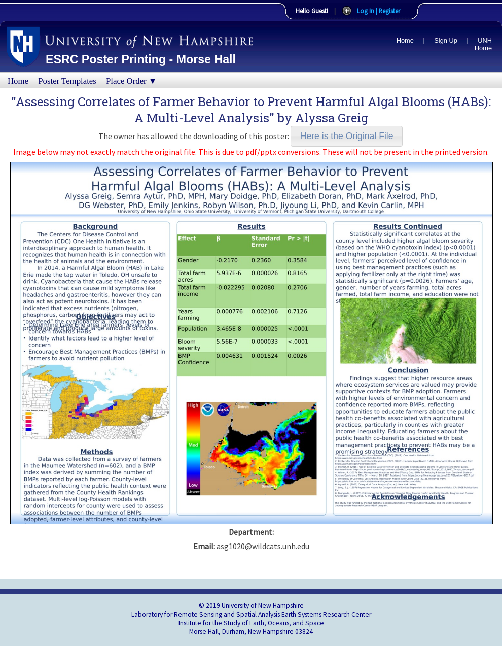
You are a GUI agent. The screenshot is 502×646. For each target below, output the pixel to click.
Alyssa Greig (331, 118)
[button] (347, 136)
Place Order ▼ (131, 81)
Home (405, 40)
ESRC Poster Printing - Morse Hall (141, 59)
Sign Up (445, 40)
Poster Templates (67, 81)
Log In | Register (378, 11)
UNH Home (483, 44)
